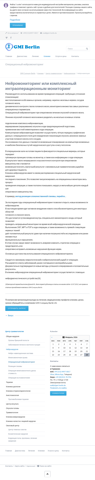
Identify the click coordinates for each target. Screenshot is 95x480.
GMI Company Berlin (27, 73)
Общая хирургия (12, 336)
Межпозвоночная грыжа (17, 357)
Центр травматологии (54, 73)
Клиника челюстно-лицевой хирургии (21, 421)
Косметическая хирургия (18, 434)
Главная (8, 56)
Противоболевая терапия (18, 399)
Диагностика (22, 56)
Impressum (30, 466)
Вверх (10, 315)
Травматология (12, 412)
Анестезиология (12, 395)
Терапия (9, 382)
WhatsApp (59, 374)
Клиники (47, 56)
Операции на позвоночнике (19, 378)
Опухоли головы (12, 408)
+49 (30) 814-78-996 (63, 377)
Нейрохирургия (69, 73)
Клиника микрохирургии (15, 417)
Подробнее (15, 20)
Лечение (35, 56)
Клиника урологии (13, 386)
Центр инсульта (12, 404)
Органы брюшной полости (18, 340)
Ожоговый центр (12, 425)
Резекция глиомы (15, 366)
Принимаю (17, 25)
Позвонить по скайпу (58, 388)
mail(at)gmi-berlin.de (58, 385)
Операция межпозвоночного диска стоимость (22, 372)
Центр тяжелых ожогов (17, 429)
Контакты (75, 56)
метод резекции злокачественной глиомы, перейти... (40, 196)
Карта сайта (19, 466)
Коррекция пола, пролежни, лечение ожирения (22, 439)
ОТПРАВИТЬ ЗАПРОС (17, 308)
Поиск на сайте (87, 48)
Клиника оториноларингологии (18, 391)
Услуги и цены (60, 56)
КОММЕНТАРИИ (58, 393)
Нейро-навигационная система (20, 353)
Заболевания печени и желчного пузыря (24, 345)
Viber (52, 374)
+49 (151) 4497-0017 (62, 372)
